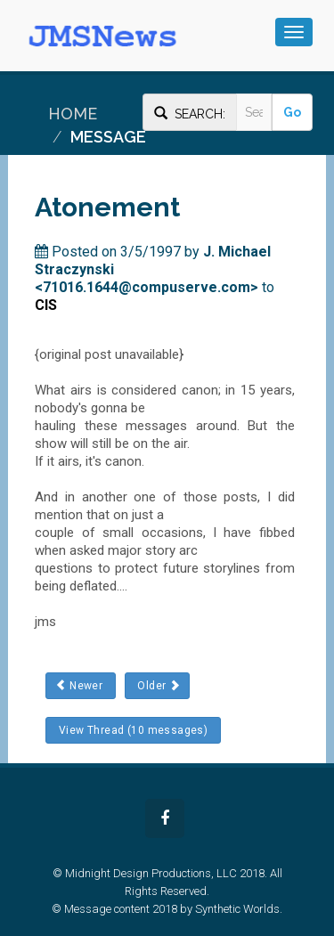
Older (157, 685)
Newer (80, 685)
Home (72, 113)
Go (292, 112)
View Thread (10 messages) (132, 730)
